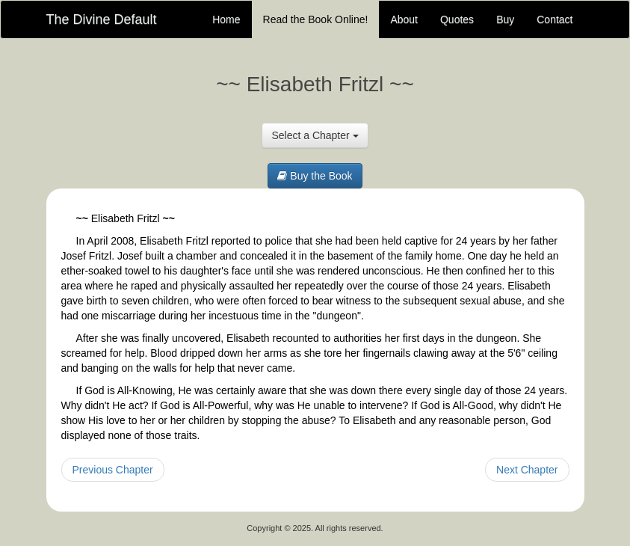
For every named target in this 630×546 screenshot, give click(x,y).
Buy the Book (314, 176)
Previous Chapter (112, 470)
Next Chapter (527, 470)
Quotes (457, 19)
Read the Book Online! (315, 19)
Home (226, 19)
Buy (505, 19)
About (404, 19)
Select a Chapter (314, 135)
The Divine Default (101, 19)
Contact (554, 19)
